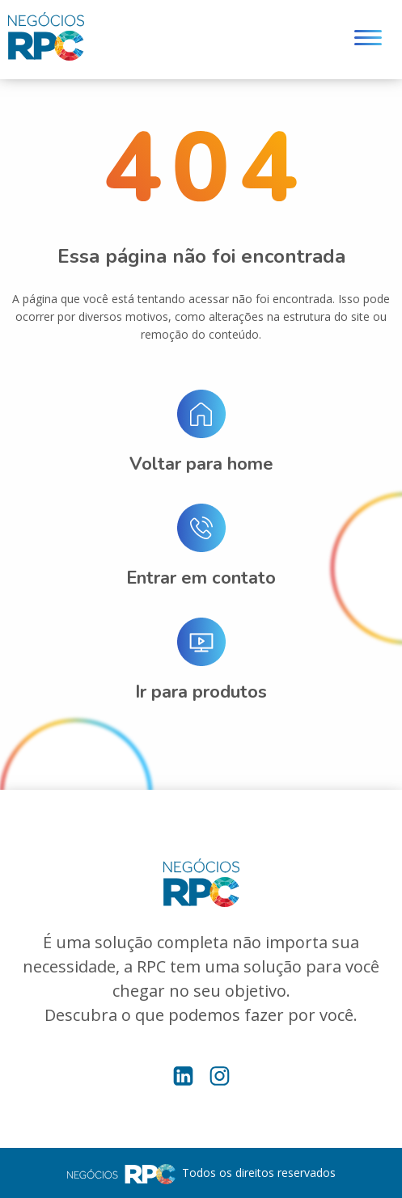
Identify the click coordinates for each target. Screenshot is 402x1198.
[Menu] (368, 40)
